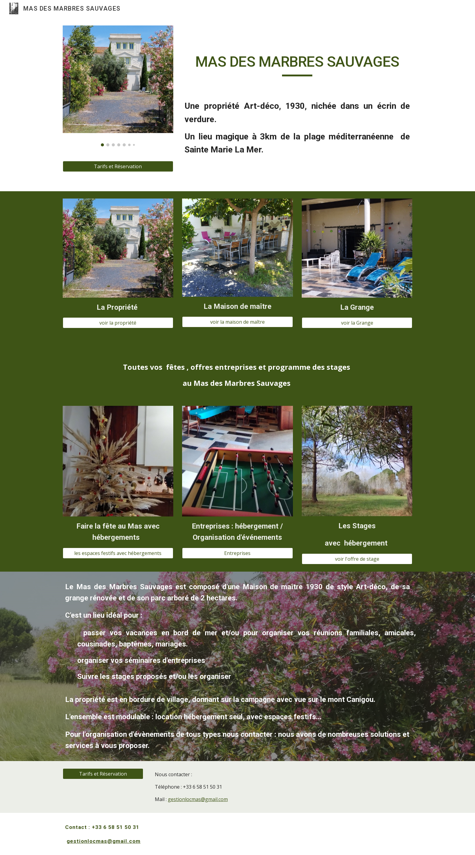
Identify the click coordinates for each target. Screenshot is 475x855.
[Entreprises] (237, 553)
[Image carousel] (118, 85)
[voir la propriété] (118, 323)
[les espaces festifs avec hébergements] (118, 553)
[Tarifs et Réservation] (118, 166)
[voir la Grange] (357, 323)
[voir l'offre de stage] (357, 559)
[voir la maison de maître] (237, 322)
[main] (297, 64)
